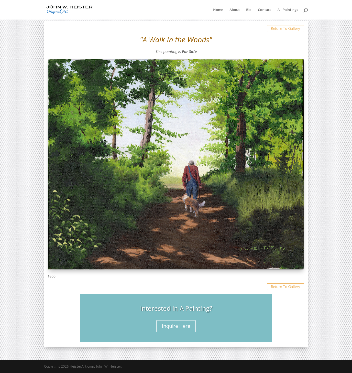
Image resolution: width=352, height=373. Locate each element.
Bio (249, 10)
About (235, 10)
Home (218, 10)
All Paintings (287, 10)
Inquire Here (176, 326)
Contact (264, 10)
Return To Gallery (285, 28)
